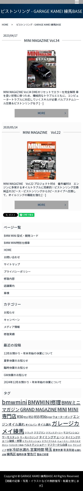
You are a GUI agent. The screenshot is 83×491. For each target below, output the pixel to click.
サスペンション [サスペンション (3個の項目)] (71, 432)
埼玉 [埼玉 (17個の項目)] (48, 449)
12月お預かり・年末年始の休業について (28, 353)
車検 (6, 293)
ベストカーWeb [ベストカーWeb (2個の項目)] (16, 444)
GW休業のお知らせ (15, 375)
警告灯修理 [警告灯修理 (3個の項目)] (42, 454)
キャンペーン (12, 320)
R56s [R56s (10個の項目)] (44, 416)
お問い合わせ (12, 257)
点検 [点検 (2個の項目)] (4, 454)
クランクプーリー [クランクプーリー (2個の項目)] (54, 432)
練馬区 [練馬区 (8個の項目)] (11, 454)
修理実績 (9, 334)
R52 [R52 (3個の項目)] (26, 416)
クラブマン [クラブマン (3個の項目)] (39, 432)
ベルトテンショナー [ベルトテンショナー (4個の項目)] (35, 444)
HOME (5, 24)
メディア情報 (12, 327)
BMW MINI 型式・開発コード (21, 236)
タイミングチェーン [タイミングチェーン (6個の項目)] (52, 437)
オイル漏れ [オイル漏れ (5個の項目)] (44, 424)
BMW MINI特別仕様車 (17, 243)
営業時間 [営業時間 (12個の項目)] (37, 449)
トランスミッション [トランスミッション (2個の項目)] (31, 441)
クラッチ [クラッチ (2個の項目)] (29, 432)
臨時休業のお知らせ (16, 368)
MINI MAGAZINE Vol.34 (41, 40)
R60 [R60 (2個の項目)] (50, 417)
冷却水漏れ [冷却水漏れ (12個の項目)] (21, 449)
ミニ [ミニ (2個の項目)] (70, 444)
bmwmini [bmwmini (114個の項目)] (14, 402)
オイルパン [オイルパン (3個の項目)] (31, 424)
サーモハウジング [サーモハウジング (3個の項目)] (29, 437)
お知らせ (9, 312)
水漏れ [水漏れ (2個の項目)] (78, 450)
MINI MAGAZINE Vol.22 (42, 132)
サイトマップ (12, 264)
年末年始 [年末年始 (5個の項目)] (68, 450)
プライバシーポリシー (17, 271)
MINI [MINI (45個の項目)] (62, 409)
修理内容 (9, 279)
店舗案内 (9, 286)
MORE (41, 113)
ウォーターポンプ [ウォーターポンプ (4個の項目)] (62, 417)
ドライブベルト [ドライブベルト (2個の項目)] (49, 441)
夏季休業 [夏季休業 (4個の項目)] (58, 450)
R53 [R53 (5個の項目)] (30, 417)
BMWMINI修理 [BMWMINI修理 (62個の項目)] (44, 402)
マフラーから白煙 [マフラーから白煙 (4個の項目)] (57, 444)
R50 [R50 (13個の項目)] (20, 416)
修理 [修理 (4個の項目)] (9, 450)
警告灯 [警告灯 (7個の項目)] (31, 454)
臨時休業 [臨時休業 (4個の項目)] (22, 454)
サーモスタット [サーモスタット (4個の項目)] (10, 437)
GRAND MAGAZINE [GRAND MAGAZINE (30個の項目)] (38, 409)
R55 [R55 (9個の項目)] (37, 416)
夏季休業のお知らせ (16, 360)
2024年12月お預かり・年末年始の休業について (32, 382)
